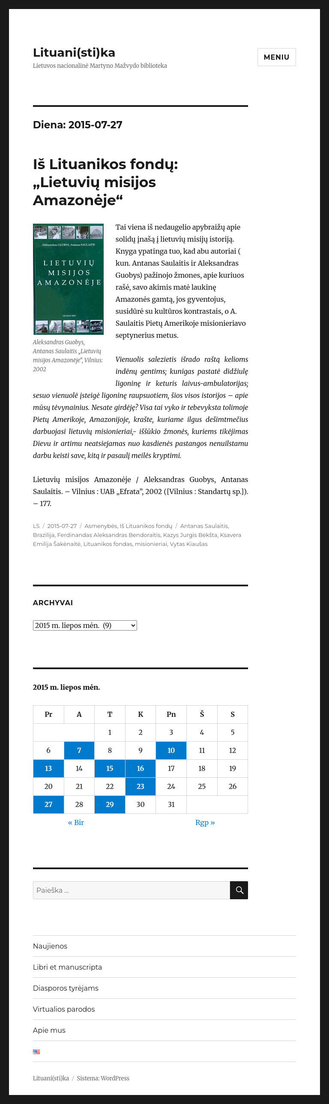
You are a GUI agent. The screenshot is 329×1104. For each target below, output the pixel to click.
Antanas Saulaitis (204, 525)
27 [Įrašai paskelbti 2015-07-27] (49, 804)
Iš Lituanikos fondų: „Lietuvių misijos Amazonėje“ (105, 182)
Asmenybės (101, 525)
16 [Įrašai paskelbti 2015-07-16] (140, 768)
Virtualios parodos (64, 1009)
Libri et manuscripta (67, 967)
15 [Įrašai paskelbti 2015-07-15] (109, 768)
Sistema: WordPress (103, 1078)
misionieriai (151, 543)
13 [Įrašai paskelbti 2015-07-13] (48, 768)
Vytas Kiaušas (188, 543)
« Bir (76, 822)
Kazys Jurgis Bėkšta (190, 534)
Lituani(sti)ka (74, 52)
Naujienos (50, 946)
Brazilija (44, 534)
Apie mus (49, 1030)
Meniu (277, 57)
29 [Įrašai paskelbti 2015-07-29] (110, 804)
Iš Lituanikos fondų (146, 525)
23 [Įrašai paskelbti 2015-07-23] (140, 786)
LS (36, 525)
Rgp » (205, 822)
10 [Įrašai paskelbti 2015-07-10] (171, 750)
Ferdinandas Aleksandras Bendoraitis (109, 534)
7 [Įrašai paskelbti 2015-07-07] (79, 750)
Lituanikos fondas (107, 543)
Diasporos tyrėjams (66, 988)
